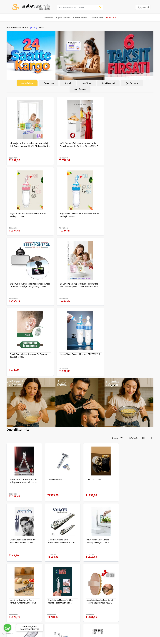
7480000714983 (54, 527)
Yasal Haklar (37, 606)
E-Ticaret (134, 633)
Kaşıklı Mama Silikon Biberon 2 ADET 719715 (80, 283)
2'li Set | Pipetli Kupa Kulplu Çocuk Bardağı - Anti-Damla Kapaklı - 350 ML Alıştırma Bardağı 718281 (29, 144)
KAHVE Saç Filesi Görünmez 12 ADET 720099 (136, 528)
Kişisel (68, 83)
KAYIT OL (148, 600)
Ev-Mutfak (49, 83)
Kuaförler (86, 83)
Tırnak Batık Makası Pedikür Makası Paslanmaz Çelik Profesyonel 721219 (134, 469)
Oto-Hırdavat (96, 17)
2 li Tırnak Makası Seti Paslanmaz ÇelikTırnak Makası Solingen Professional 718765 (23, 469)
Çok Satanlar (132, 83)
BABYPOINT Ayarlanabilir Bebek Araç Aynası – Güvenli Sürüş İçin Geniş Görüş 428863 (80, 215)
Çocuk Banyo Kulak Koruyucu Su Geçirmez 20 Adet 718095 (29, 285)
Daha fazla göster (80, 565)
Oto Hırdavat (108, 83)
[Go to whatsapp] (7, 628)
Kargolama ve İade (15, 606)
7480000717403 (92, 408)
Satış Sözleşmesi (39, 610)
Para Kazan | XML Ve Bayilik (16, 600)
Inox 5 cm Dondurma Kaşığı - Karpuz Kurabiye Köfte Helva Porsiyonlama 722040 (98, 469)
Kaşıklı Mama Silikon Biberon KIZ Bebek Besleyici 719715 (128, 144)
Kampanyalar (13, 610)
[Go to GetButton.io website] (7, 634)
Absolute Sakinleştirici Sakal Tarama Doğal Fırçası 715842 (23, 528)
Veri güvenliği (38, 598)
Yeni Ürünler (80, 89)
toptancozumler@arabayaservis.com (130, 617)
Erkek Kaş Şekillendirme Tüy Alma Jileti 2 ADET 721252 (135, 410)
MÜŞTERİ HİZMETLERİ (16, 614)
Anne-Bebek (27, 83)
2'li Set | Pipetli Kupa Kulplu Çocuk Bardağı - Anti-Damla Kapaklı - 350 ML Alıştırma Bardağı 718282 (129, 215)
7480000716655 (54, 408)
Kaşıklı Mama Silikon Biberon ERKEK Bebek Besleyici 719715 (29, 215)
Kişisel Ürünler (63, 17)
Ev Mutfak (48, 17)
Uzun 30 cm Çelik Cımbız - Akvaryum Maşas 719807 (58, 469)
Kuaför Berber (80, 17)
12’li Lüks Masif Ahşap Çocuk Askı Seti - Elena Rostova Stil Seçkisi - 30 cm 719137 (79, 144)
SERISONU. (111, 17)
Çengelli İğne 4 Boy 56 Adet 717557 (97, 528)
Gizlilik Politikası (39, 602)
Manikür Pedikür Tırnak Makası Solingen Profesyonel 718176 (23, 410)
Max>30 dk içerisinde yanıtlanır (130, 624)
